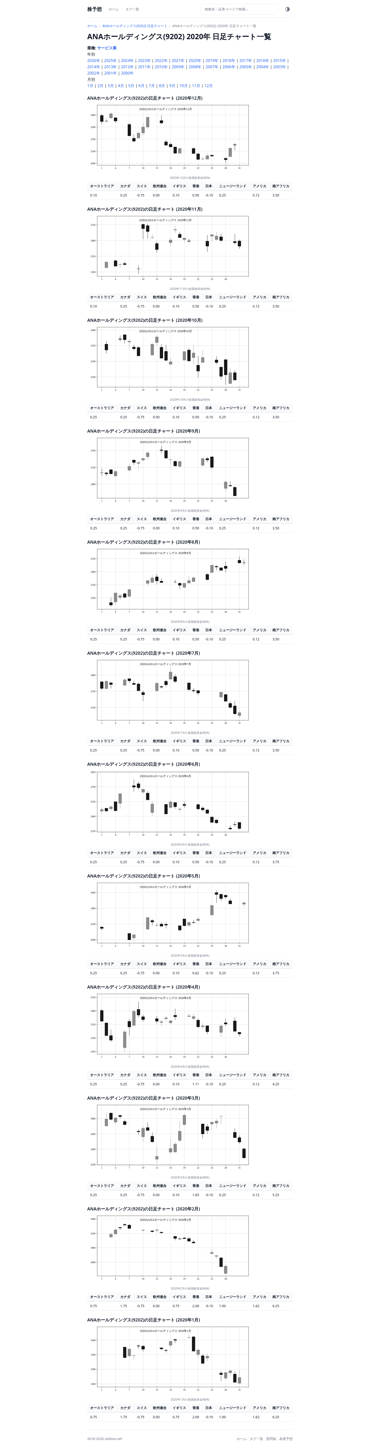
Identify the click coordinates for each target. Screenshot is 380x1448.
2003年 (279, 66)
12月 (209, 85)
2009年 (178, 66)
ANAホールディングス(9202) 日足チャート (134, 25)
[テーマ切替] (287, 9)
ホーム (114, 9)
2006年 (228, 66)
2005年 (245, 66)
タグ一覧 (132, 9)
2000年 (127, 73)
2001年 (110, 73)
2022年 (161, 60)
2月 (100, 85)
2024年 (127, 60)
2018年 (228, 60)
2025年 (110, 60)
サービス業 (107, 48)
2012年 (127, 66)
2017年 (245, 60)
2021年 (178, 60)
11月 (196, 85)
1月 (90, 85)
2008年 (195, 66)
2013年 (110, 66)
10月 (184, 85)
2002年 (93, 73)
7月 (152, 85)
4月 (121, 85)
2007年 (212, 66)
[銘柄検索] (239, 9)
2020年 (195, 60)
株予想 (94, 9)
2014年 (93, 66)
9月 (172, 85)
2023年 (144, 60)
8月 (162, 85)
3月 (111, 85)
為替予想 (286, 1438)
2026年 (93, 60)
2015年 (279, 60)
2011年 (144, 66)
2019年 (212, 60)
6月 (141, 85)
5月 (131, 85)
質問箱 (271, 1438)
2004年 (262, 66)
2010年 (161, 66)
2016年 (262, 60)
